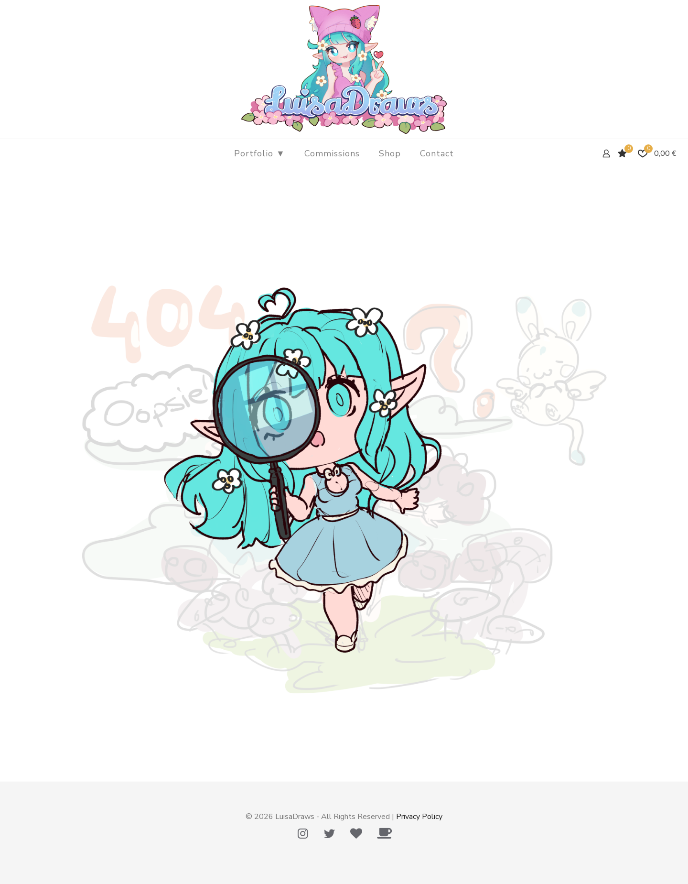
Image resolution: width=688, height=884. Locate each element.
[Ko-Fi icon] (384, 834)
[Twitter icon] (329, 834)
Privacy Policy (419, 816)
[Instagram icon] (302, 834)
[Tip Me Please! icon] (356, 834)
